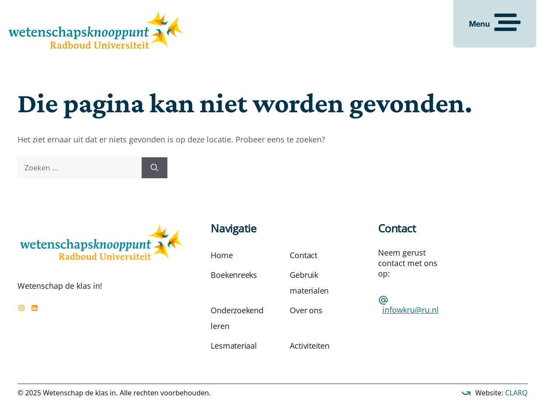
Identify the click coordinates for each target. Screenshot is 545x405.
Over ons (306, 310)
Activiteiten (309, 345)
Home (222, 255)
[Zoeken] (154, 167)
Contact (303, 255)
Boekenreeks (234, 275)
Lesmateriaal (234, 345)
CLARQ (515, 393)
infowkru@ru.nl (410, 310)
